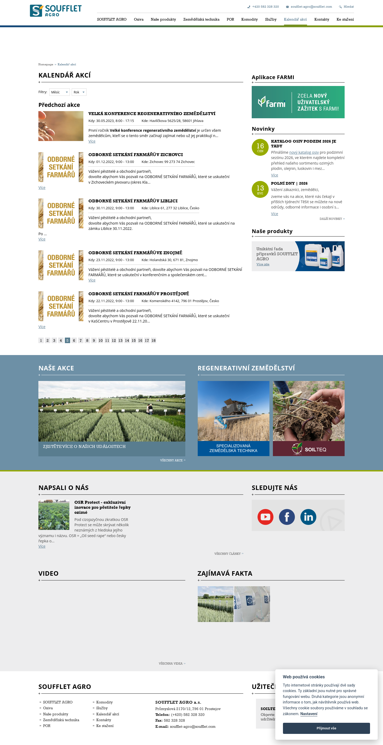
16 (140, 340)
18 (153, 340)
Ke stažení (345, 19)
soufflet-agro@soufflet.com (311, 6)
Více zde (262, 264)
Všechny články (227, 553)
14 (127, 340)
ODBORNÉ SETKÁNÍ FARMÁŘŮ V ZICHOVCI (135, 154)
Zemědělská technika (201, 19)
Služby (271, 19)
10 (100, 340)
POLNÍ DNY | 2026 (289, 183)
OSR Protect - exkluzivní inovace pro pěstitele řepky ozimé (102, 507)
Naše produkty (163, 19)
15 (134, 340)
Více (91, 141)
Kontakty (321, 19)
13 (120, 340)
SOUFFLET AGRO (112, 19)
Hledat (349, 6)
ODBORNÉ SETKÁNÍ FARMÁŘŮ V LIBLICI (133, 200)
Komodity (249, 19)
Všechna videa (171, 663)
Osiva (138, 19)
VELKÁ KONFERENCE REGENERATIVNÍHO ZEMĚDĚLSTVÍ (151, 113)
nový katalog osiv (304, 152)
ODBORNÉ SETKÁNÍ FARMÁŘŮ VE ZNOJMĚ (135, 252)
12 (114, 340)
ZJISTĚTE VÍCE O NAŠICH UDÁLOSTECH (84, 446)
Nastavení (309, 714)
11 (107, 340)
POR (230, 19)
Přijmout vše (326, 728)
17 (147, 340)
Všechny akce (171, 460)
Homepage (45, 64)
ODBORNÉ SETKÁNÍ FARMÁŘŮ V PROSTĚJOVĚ (138, 293)
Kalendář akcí (295, 19)
